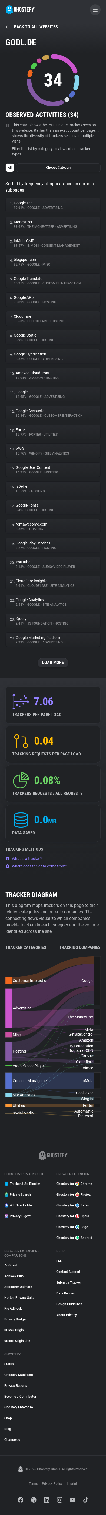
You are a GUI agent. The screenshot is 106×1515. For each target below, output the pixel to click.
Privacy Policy (52, 1484)
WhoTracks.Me (18, 1205)
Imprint (72, 1484)
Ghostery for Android (74, 1238)
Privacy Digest (17, 1216)
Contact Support (68, 1272)
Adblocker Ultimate (18, 1287)
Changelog (12, 1440)
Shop (8, 1418)
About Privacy (66, 1315)
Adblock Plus (14, 1276)
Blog (7, 1429)
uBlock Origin (14, 1330)
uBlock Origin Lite (17, 1341)
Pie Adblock (13, 1308)
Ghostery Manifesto (18, 1375)
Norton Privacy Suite (19, 1298)
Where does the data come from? (36, 866)
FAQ (59, 1261)
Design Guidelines (69, 1304)
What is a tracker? (23, 858)
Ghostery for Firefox (73, 1194)
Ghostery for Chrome (74, 1184)
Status (9, 1364)
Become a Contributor (20, 1396)
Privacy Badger (15, 1319)
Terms (33, 1484)
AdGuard (10, 1265)
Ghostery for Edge (72, 1227)
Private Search (17, 1194)
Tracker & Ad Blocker (22, 1184)
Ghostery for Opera (72, 1216)
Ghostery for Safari (72, 1205)
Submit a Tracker (68, 1282)
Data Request (66, 1293)
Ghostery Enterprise (18, 1407)
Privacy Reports (15, 1386)
